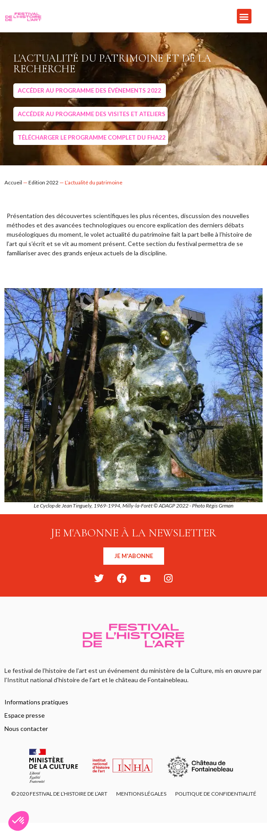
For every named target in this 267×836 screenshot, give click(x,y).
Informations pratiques (36, 702)
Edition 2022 (43, 182)
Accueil (13, 182)
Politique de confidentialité (215, 793)
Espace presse (24, 715)
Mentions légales (141, 793)
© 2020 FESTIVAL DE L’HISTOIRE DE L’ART (59, 793)
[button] (244, 16)
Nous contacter (26, 728)
